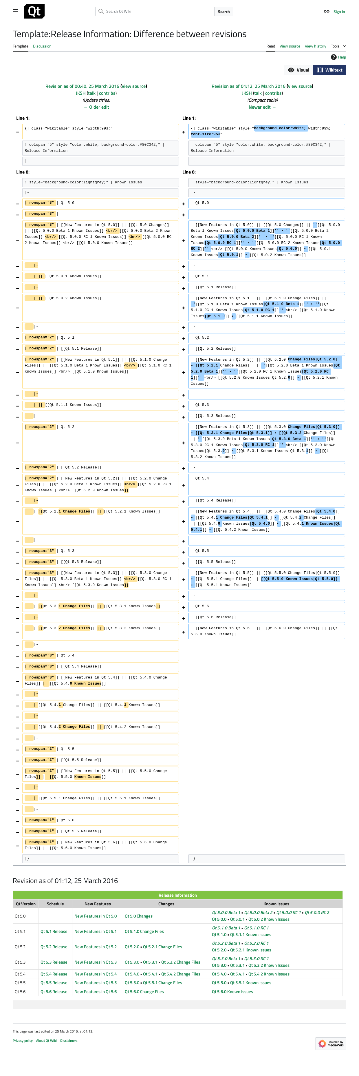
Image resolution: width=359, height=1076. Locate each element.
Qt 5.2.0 (132, 946)
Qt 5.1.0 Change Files (144, 931)
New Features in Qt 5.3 (95, 962)
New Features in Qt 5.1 (95, 931)
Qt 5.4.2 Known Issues (269, 974)
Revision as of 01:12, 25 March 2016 (248, 86)
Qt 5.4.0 (132, 974)
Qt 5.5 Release (54, 982)
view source (134, 86)
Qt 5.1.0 (219, 934)
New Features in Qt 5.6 (95, 991)
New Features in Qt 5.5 (95, 982)
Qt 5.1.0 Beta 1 (226, 927)
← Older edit (96, 106)
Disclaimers (69, 1040)
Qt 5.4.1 (150, 974)
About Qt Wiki (46, 1040)
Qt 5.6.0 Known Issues (232, 991)
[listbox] (315, 70)
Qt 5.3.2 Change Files (180, 962)
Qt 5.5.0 (132, 982)
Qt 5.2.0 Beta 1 (226, 943)
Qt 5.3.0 (132, 962)
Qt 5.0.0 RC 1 (288, 912)
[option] (298, 70)
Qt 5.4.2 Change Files (180, 974)
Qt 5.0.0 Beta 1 (226, 912)
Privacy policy (23, 1040)
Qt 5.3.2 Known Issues (269, 965)
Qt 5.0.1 (237, 919)
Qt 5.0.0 (219, 919)
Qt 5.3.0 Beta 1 (226, 958)
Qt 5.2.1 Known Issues (250, 949)
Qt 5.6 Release (54, 991)
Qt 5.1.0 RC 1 (256, 927)
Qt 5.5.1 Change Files (162, 982)
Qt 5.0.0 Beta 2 (258, 912)
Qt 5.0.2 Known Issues (269, 919)
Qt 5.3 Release (54, 962)
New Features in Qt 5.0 (95, 916)
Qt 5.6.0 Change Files (144, 991)
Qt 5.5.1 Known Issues (250, 982)
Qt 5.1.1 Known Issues (250, 934)
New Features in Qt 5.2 (95, 946)
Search (224, 11)
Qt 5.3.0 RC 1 (256, 958)
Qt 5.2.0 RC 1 (256, 943)
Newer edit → (262, 106)
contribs (107, 93)
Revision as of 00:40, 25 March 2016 (82, 86)
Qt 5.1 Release (54, 931)
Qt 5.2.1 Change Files (162, 946)
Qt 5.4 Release (54, 974)
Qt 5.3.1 (150, 962)
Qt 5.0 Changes (139, 916)
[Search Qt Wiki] (155, 11)
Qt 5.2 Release (54, 946)
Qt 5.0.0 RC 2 (317, 912)
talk (92, 93)
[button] (298, 70)
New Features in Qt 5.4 (95, 974)
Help (337, 57)
